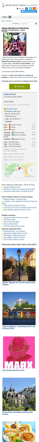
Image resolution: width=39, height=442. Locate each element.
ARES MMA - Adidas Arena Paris (14, 235)
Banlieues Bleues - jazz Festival (14, 231)
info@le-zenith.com (13, 111)
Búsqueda (15, 23)
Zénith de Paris (29, 185)
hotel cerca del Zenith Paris (28, 77)
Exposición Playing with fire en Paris (16, 233)
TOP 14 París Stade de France (14, 239)
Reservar (20, 86)
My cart (20, 9)
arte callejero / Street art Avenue (14, 237)
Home (3, 21)
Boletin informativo (29, 11)
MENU (5, 17)
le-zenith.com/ (11, 109)
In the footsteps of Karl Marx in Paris (13, 370)
